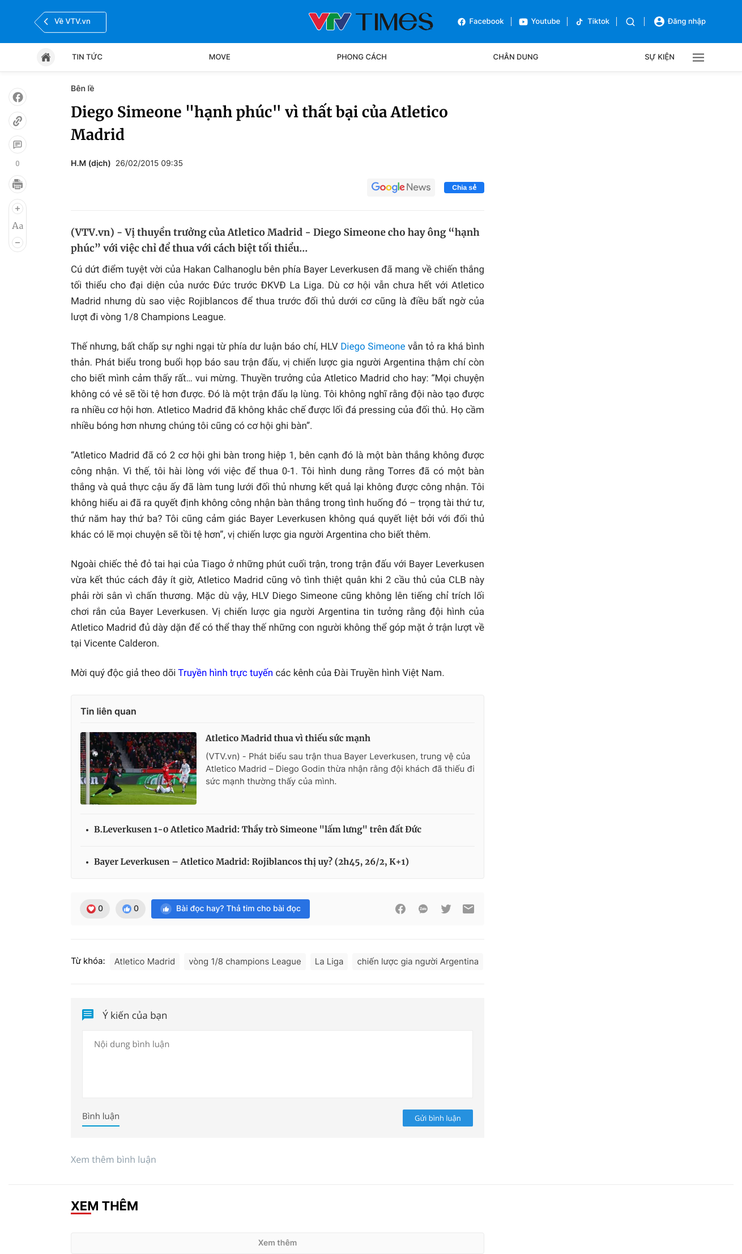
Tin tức (87, 57)
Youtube (539, 21)
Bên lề (82, 88)
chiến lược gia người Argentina (418, 961)
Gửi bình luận (438, 1118)
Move (220, 57)
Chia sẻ (464, 188)
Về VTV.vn (66, 21)
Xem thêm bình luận (113, 1159)
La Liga (329, 961)
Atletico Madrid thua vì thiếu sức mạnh (288, 738)
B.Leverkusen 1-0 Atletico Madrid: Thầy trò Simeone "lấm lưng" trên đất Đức (257, 829)
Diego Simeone (372, 346)
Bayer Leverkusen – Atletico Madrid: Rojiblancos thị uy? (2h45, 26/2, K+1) (251, 862)
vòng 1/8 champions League (245, 961)
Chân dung (516, 57)
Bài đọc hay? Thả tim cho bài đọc (230, 909)
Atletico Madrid (145, 961)
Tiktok (591, 21)
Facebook (480, 21)
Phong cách (362, 57)
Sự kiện (660, 57)
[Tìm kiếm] (630, 21)
